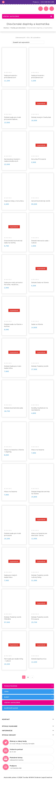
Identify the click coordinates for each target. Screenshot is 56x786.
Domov (6, 28)
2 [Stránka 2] (28, 677)
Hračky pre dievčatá (18, 28)
